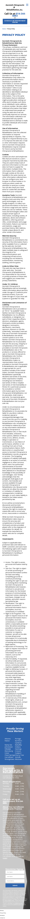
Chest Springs (10, 755)
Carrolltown (9, 757)
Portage (18, 739)
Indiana (18, 747)
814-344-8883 (19, 14)
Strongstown (9, 759)
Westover (18, 759)
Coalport (18, 753)
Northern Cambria (18, 742)
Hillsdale (8, 749)
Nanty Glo (8, 745)
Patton (7, 741)
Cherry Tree (19, 755)
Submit (15, 885)
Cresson (18, 751)
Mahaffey (18, 745)
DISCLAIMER (8, 900)
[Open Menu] (27, 5)
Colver (7, 753)
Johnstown (9, 747)
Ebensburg (9, 751)
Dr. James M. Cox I (18, 903)
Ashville (18, 757)
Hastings (18, 749)
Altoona (7, 739)
